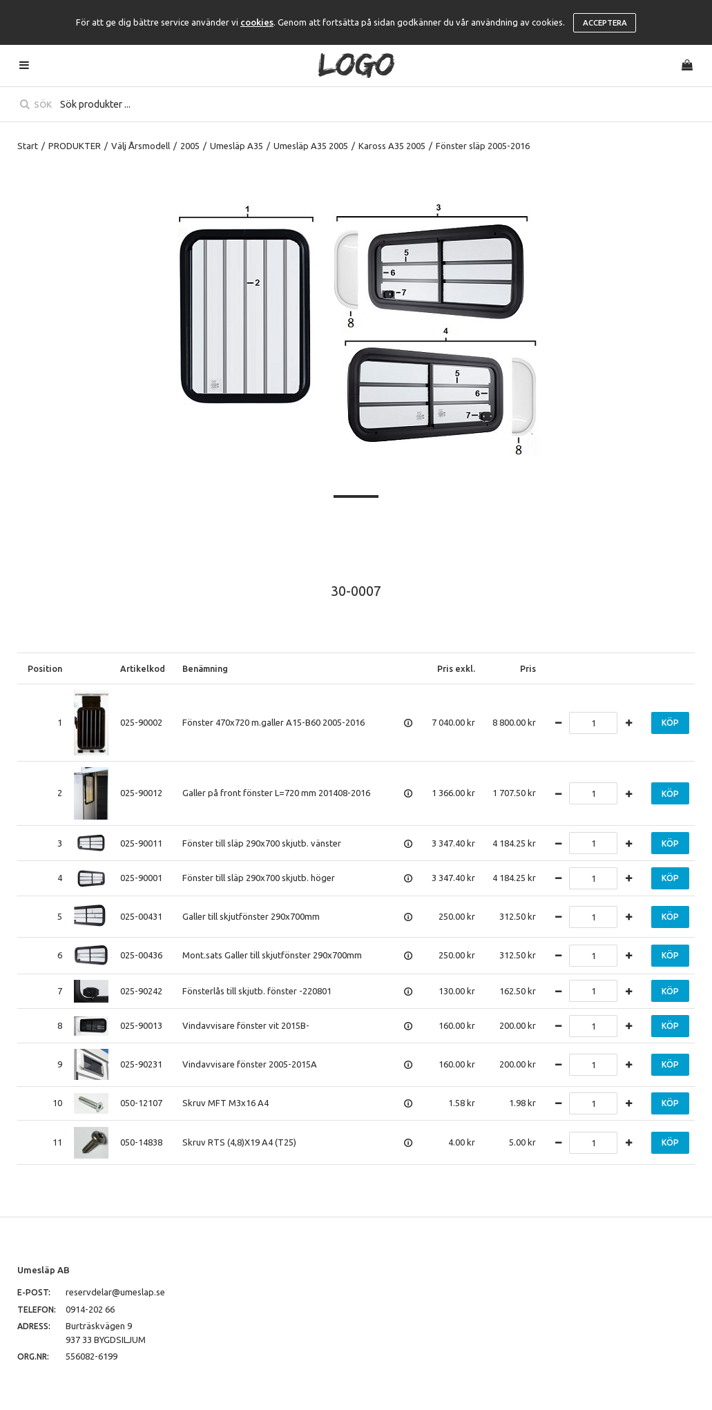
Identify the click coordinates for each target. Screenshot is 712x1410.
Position (45, 668)
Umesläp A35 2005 (310, 146)
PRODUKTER (74, 146)
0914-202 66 (90, 1309)
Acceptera (605, 23)
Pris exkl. (456, 668)
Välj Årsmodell (140, 146)
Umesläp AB (43, 1270)
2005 (190, 146)
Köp (670, 722)
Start (27, 146)
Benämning (205, 668)
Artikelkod (142, 668)
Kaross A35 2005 (391, 146)
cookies (256, 22)
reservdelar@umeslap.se (115, 1292)
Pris (528, 668)
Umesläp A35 (236, 146)
